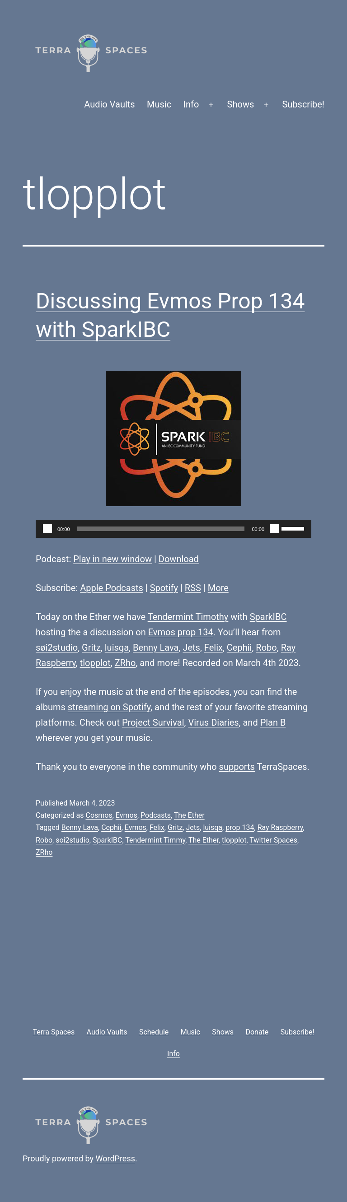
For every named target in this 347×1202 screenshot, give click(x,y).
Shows (240, 104)
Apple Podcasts (111, 587)
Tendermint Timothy (188, 616)
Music (159, 104)
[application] (173, 529)
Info (191, 104)
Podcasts (156, 815)
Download (179, 559)
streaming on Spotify (109, 707)
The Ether (189, 815)
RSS (193, 587)
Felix (213, 647)
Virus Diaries (213, 722)
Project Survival (153, 722)
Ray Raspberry (280, 827)
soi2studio (72, 840)
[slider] (161, 528)
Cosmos (98, 815)
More (218, 587)
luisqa (117, 647)
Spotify (164, 587)
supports (237, 766)
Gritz (91, 647)
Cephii (239, 647)
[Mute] (274, 528)
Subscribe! (303, 104)
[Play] (47, 528)
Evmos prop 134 (180, 632)
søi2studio (57, 647)
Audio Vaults (109, 104)
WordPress (115, 1158)
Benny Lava (156, 647)
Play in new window (112, 559)
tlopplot (95, 662)
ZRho (125, 662)
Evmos (126, 815)
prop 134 (239, 827)
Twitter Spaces (273, 840)
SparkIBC (268, 616)
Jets (191, 647)
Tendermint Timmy (155, 840)
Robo (266, 647)
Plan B (273, 722)
